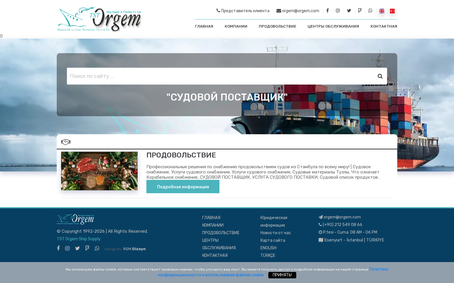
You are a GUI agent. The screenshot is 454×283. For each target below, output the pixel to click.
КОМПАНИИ (236, 26)
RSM (134, 249)
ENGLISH (268, 248)
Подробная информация (183, 187)
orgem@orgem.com (297, 10)
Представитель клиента (243, 10)
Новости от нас (275, 232)
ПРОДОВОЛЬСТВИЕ (277, 26)
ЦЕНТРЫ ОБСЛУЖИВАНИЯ (333, 26)
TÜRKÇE (267, 255)
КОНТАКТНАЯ (383, 26)
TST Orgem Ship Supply (79, 239)
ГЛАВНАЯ (204, 26)
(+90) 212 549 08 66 (340, 224)
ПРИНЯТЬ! (282, 275)
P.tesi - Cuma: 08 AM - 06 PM (348, 232)
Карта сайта (272, 240)
